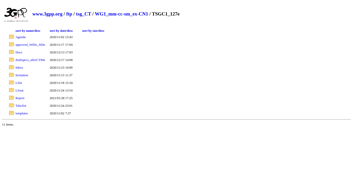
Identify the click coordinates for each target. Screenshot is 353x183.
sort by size (90, 31)
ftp (69, 14)
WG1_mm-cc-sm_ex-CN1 (121, 14)
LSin (19, 83)
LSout (19, 90)
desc (37, 31)
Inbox (19, 67)
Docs (19, 52)
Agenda (21, 37)
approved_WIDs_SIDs (30, 45)
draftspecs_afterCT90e (30, 60)
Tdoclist (21, 106)
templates (22, 113)
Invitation (22, 75)
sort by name (25, 31)
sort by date (58, 31)
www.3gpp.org (47, 14)
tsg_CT (83, 14)
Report (20, 98)
